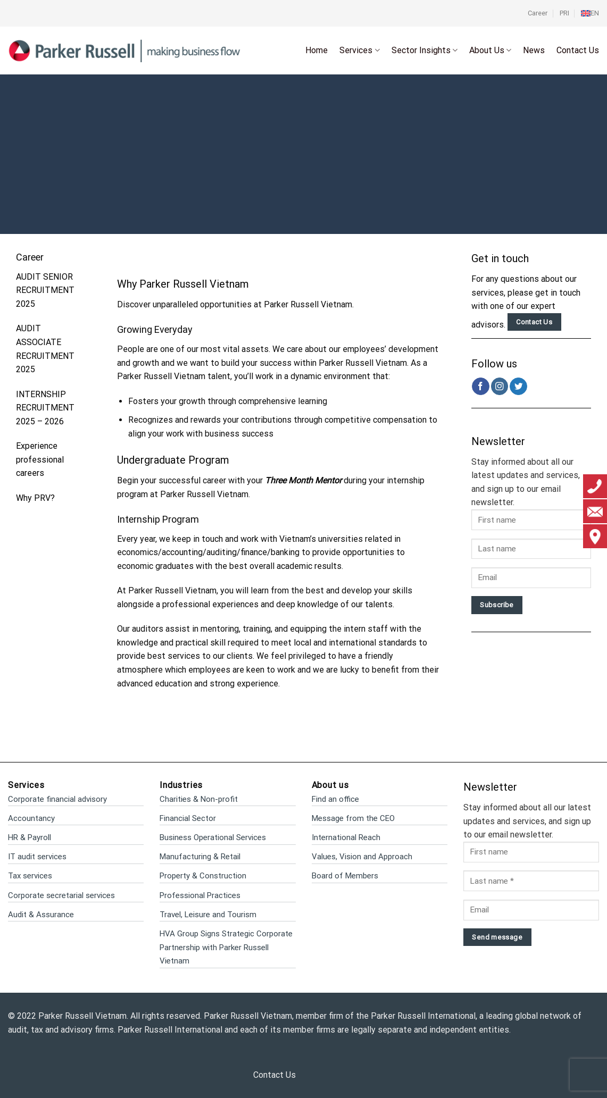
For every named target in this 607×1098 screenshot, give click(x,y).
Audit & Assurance (41, 914)
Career (537, 13)
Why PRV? (35, 498)
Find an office (335, 799)
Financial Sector (188, 818)
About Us (490, 50)
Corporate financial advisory (57, 799)
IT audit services (37, 856)
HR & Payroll (29, 837)
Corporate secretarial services (61, 895)
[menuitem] (590, 13)
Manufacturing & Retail (200, 856)
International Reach (346, 837)
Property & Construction (203, 876)
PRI (564, 13)
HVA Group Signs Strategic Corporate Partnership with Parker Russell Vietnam (226, 947)
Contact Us (577, 50)
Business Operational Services (213, 837)
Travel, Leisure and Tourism (208, 914)
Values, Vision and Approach (362, 856)
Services (359, 50)
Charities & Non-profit (199, 799)
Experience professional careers (40, 459)
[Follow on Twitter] (518, 386)
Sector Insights (425, 50)
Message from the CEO (353, 818)
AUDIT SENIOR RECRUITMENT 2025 (45, 290)
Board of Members (345, 876)
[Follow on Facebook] (480, 386)
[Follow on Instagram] (500, 386)
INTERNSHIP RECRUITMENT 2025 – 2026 (45, 407)
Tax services (30, 876)
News (534, 50)
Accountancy (31, 818)
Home (316, 50)
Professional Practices (200, 895)
